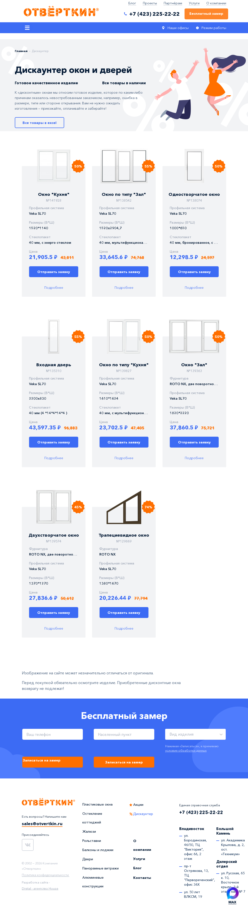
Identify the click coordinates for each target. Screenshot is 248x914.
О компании (216, 3)
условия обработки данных (186, 750)
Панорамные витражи (100, 868)
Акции (138, 804)
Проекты (150, 3)
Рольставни (91, 840)
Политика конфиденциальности (45, 875)
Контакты (142, 878)
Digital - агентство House (40, 888)
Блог (132, 3)
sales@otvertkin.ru (42, 823)
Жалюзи (89, 831)
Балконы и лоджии (97, 850)
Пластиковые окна (97, 804)
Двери (87, 859)
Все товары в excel (39, 123)
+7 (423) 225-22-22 (201, 812)
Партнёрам (173, 3)
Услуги (194, 3)
